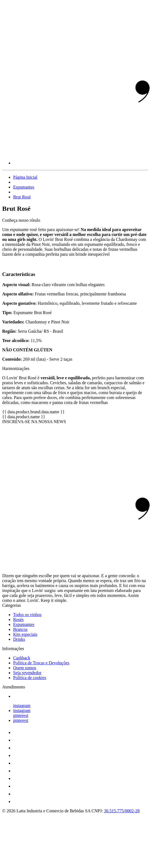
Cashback (21, 658)
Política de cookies (29, 677)
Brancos (20, 629)
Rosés (18, 619)
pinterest (20, 715)
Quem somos (24, 667)
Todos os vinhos (27, 614)
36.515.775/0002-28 (122, 810)
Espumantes (23, 187)
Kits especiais (25, 634)
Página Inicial (25, 177)
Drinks (19, 639)
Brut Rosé (22, 197)
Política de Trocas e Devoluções (41, 662)
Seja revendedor (27, 672)
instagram (21, 705)
